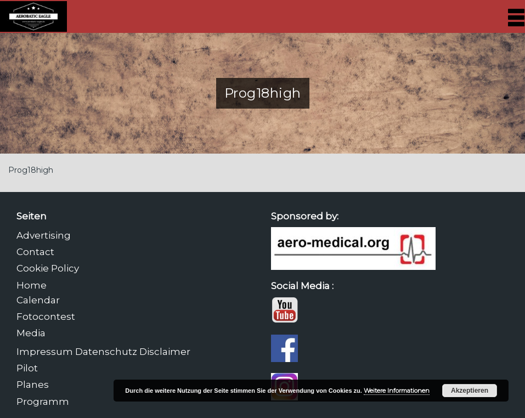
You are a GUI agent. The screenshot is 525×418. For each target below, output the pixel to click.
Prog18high (30, 170)
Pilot (27, 368)
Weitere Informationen (397, 390)
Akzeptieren (469, 390)
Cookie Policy (47, 268)
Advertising (43, 235)
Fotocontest (45, 316)
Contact (35, 251)
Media (31, 332)
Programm (42, 401)
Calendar (38, 300)
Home (31, 285)
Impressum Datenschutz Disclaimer (103, 351)
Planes (32, 384)
